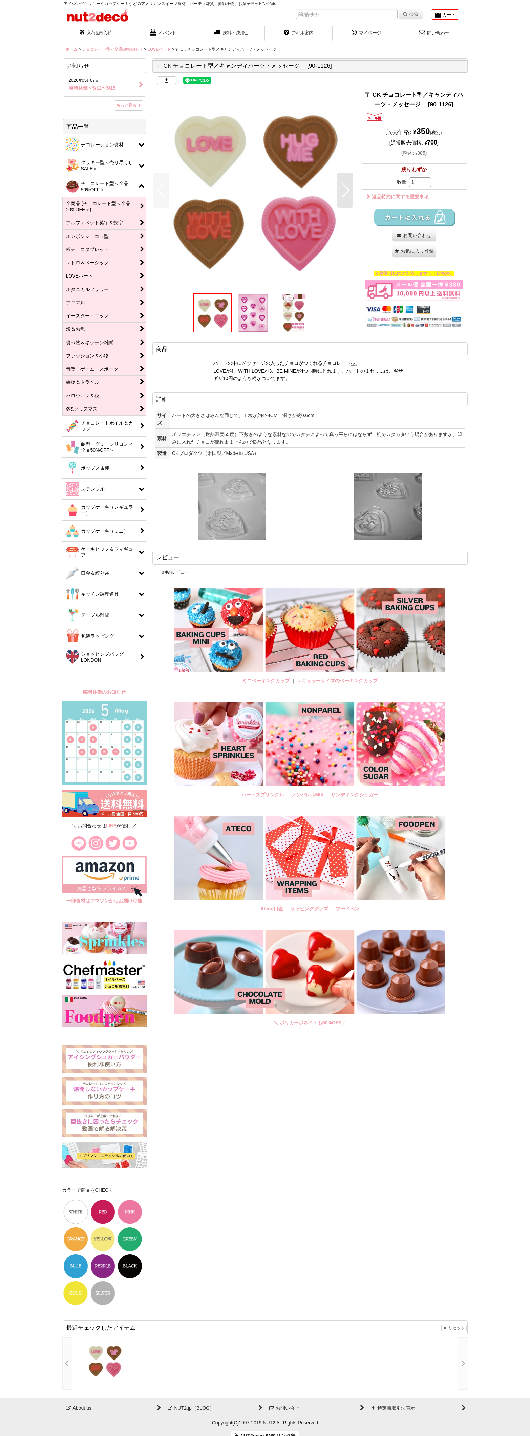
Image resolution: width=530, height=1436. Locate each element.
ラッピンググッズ (310, 908)
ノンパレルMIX (308, 794)
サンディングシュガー (354, 794)
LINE (111, 826)
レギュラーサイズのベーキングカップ (337, 680)
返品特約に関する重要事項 (398, 196)
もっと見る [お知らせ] (128, 105)
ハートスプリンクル (262, 794)
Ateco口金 (272, 908)
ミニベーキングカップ (266, 680)
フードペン (347, 908)
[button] (231, 33)
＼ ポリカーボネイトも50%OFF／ (310, 1022)
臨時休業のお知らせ (104, 692)
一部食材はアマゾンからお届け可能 (104, 900)
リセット (454, 1328)
